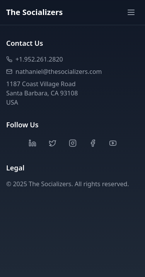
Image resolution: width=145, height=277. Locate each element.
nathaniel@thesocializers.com (54, 71)
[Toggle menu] (131, 12)
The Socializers (34, 12)
